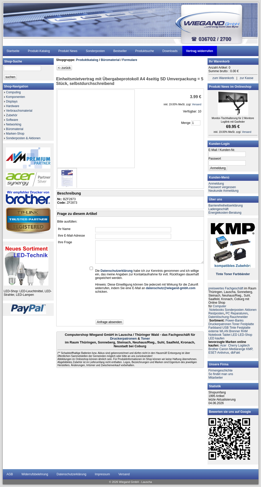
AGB (10, 474)
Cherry (232, 345)
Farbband (215, 327)
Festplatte (247, 324)
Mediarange (237, 349)
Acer (223, 345)
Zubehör (12, 115)
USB (225, 327)
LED (234, 335)
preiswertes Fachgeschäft (226, 288)
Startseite (13, 51)
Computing (13, 92)
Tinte (219, 274)
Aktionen (251, 310)
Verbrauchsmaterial (19, 110)
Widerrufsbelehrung (34, 474)
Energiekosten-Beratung (225, 212)
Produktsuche (144, 51)
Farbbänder (241, 274)
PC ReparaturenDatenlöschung (229, 315)
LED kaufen (217, 338)
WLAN (223, 331)
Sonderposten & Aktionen (23, 138)
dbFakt (235, 352)
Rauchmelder (239, 317)
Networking (13, 124)
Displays (12, 101)
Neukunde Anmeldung (224, 191)
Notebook (215, 335)
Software (12, 120)
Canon (223, 349)
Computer (219, 306)
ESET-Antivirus (219, 352)
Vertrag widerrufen (199, 51)
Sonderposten (95, 51)
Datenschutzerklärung (71, 474)
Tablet (226, 335)
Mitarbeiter (216, 377)
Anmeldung (216, 183)
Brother (213, 349)
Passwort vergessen (222, 187)
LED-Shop (245, 335)
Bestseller (120, 51)
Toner (145, 338)
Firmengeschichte (221, 370)
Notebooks (216, 310)
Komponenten (15, 97)
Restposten (216, 313)
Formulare (129, 60)
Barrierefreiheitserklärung (226, 205)
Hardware (12, 106)
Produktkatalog (87, 60)
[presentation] (134, 308)
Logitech (244, 345)
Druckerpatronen (123, 338)
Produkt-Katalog (39, 51)
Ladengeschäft (219, 209)
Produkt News (67, 51)
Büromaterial (14, 129)
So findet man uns (221, 374)
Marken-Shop (15, 133)
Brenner (234, 331)
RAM (244, 331)
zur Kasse (246, 78)
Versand (124, 474)
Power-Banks (234, 320)
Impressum (102, 474)
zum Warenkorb (223, 78)
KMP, (249, 349)
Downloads (169, 51)
